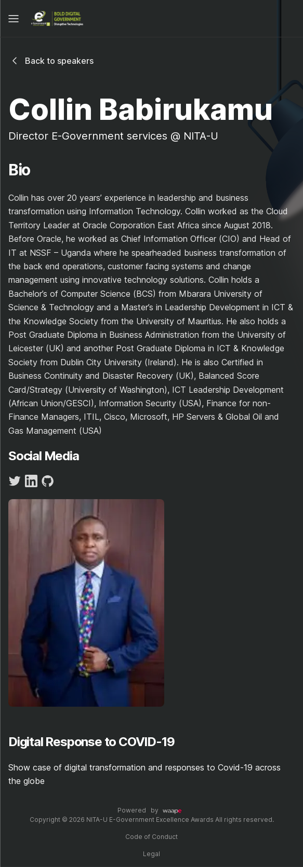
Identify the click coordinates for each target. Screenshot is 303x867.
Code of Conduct (151, 837)
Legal (151, 854)
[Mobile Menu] (13, 18)
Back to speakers (51, 60)
